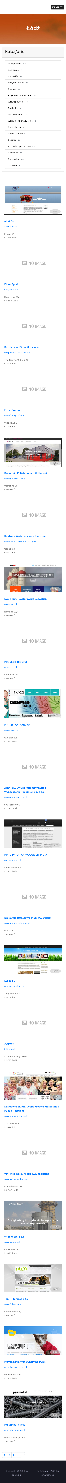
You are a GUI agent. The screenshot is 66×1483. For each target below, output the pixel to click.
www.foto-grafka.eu (14, 415)
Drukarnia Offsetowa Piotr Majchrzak (27, 917)
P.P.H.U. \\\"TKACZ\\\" (17, 724)
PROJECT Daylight (15, 661)
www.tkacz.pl (11, 730)
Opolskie (14, 165)
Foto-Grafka (12, 409)
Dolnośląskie (17, 127)
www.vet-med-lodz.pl (15, 1179)
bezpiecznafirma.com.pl (17, 352)
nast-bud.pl (10, 604)
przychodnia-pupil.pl (15, 1367)
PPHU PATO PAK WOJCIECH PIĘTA (25, 854)
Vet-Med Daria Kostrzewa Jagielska (26, 1173)
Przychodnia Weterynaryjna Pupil (24, 1361)
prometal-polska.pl (14, 1430)
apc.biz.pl (17, 1475)
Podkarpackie (17, 133)
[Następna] (23, 1453)
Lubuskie (15, 76)
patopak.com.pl (12, 860)
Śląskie (14, 89)
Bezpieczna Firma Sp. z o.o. (21, 347)
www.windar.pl (12, 1242)
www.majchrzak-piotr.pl (17, 923)
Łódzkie (14, 140)
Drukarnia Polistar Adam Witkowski (26, 473)
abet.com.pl (10, 226)
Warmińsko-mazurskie (22, 120)
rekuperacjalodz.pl (14, 986)
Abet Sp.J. (10, 221)
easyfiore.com (11, 289)
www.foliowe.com (13, 1304)
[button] (57, 7)
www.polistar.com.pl (15, 478)
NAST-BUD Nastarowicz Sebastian (25, 598)
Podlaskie (15, 108)
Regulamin (43, 1471)
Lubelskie (15, 152)
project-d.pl (10, 667)
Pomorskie (16, 159)
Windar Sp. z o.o (14, 1236)
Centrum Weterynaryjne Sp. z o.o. (25, 535)
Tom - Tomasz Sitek (16, 1298)
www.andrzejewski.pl (15, 797)
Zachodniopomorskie (22, 146)
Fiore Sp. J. (11, 284)
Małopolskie (17, 63)
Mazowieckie (18, 114)
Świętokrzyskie (18, 82)
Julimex (9, 1043)
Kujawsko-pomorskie (22, 95)
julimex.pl (9, 1049)
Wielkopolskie (18, 101)
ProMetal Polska (14, 1424)
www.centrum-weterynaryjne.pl (21, 541)
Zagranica (15, 70)
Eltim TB (9, 980)
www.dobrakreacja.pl (15, 1116)
